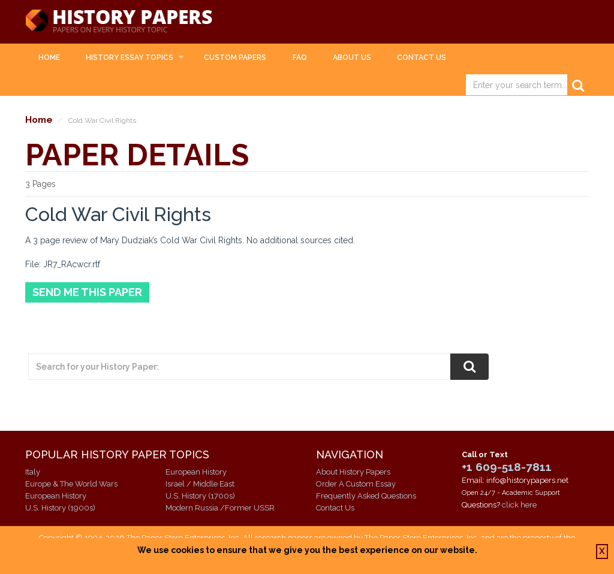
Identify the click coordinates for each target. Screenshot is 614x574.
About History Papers (353, 471)
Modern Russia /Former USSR (220, 507)
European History (55, 495)
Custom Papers (235, 57)
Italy (32, 471)
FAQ (300, 57)
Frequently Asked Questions (366, 495)
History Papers (118, 21)
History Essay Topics (129, 57)
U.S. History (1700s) (200, 495)
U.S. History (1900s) (60, 507)
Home (49, 57)
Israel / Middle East (199, 483)
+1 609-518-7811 (507, 466)
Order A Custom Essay (356, 483)
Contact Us (421, 57)
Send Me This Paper (87, 292)
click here (519, 504)
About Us (352, 57)
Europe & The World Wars (71, 483)
